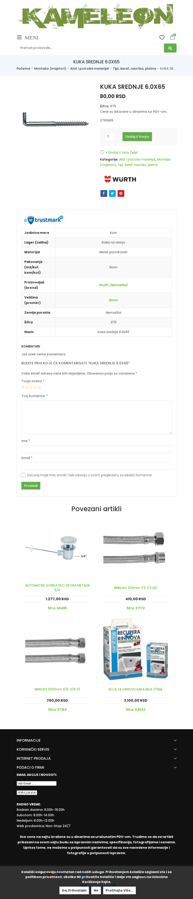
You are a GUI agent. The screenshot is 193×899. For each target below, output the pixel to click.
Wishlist (162, 37)
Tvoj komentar (34, 396)
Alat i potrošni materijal (89, 68)
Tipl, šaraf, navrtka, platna (134, 68)
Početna (23, 68)
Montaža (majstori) (50, 68)
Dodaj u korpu (137, 136)
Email (26, 458)
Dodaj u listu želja (122, 152)
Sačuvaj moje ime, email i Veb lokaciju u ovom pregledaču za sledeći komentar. (89, 475)
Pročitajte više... (119, 890)
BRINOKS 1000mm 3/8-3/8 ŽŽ (57, 689)
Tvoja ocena (32, 381)
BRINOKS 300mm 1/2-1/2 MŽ (135, 588)
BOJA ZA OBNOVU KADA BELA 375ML (136, 689)
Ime (25, 441)
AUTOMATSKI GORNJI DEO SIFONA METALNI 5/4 (57, 587)
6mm (113, 300)
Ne (96, 890)
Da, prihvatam (74, 890)
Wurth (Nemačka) (113, 285)
